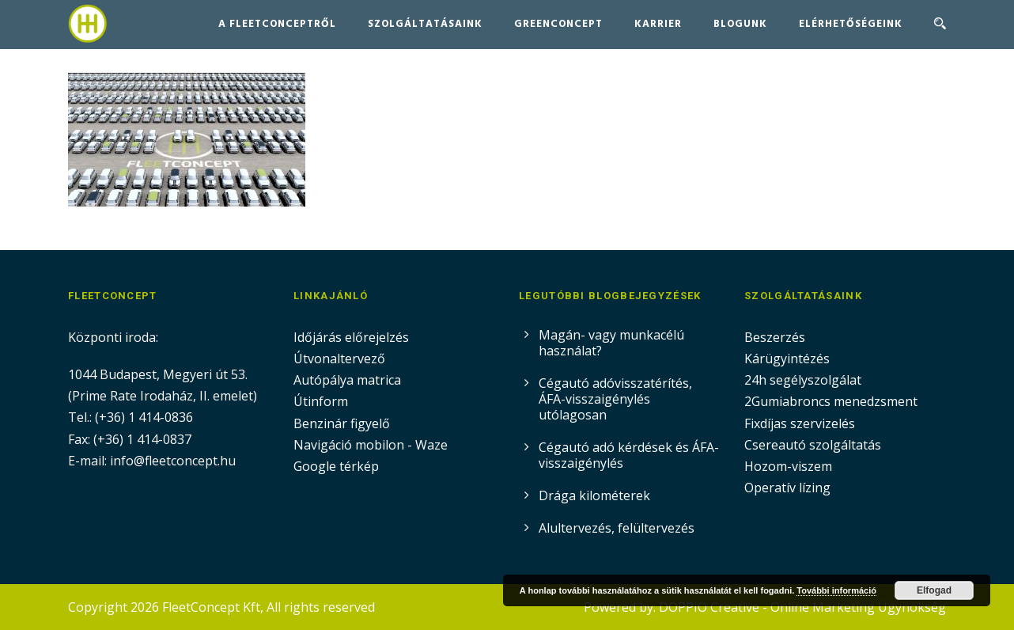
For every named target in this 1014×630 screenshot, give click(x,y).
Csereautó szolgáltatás (812, 445)
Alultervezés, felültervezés (616, 528)
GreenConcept (558, 24)
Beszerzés (774, 337)
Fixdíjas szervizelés (799, 423)
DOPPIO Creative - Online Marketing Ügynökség (802, 607)
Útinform (320, 401)
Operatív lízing (787, 487)
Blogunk (740, 24)
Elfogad (934, 590)
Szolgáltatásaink (425, 24)
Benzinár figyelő (341, 423)
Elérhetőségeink (850, 24)
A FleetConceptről (277, 24)
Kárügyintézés (787, 358)
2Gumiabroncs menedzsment (831, 401)
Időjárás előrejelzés (351, 337)
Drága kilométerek (594, 495)
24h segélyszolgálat (802, 380)
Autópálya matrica (348, 380)
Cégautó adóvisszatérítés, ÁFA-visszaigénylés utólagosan (615, 398)
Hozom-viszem (788, 466)
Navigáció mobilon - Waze (370, 445)
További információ (836, 590)
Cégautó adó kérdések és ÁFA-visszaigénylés (629, 455)
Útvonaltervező (339, 358)
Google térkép (336, 466)
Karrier (658, 24)
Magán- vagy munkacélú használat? (611, 342)
